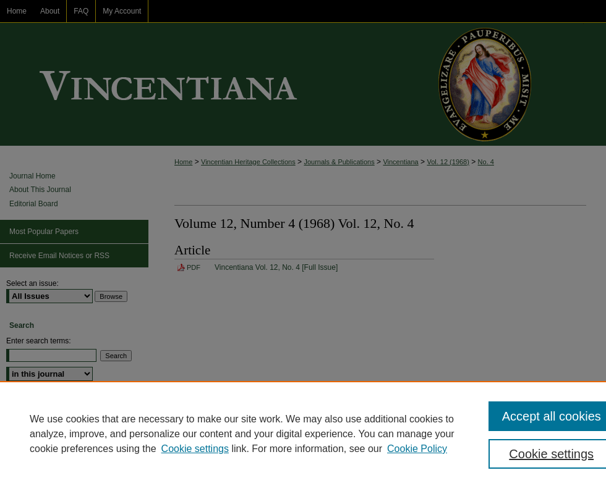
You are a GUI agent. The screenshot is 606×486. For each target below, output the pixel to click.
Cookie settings (195, 448)
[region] (303, 433)
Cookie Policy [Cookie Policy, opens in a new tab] (417, 448)
